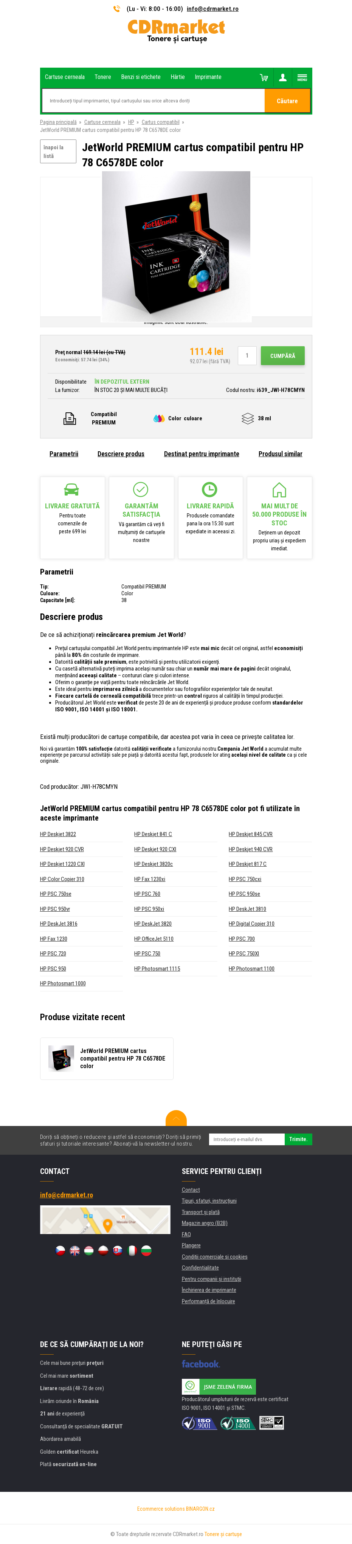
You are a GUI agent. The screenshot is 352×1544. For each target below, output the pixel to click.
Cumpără (282, 356)
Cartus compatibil (161, 122)
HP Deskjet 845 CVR (251, 834)
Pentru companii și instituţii (211, 1279)
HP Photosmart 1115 (157, 968)
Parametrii (64, 454)
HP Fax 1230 (53, 938)
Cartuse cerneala (102, 122)
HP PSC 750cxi (245, 879)
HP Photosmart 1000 (63, 983)
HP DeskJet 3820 (153, 923)
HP (131, 122)
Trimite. (298, 1139)
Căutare (287, 101)
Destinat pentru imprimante (201, 454)
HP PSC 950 (53, 968)
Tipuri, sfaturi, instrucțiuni (209, 1200)
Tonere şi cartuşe (223, 1534)
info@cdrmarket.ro (213, 8)
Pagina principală (58, 122)
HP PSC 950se (244, 893)
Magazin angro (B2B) (205, 1223)
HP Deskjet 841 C (153, 834)
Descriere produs (121, 454)
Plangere (191, 1245)
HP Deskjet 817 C (248, 864)
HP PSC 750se (55, 893)
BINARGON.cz (200, 1509)
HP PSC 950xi (149, 909)
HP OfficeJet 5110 (154, 938)
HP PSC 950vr (55, 909)
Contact (191, 1189)
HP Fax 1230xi (149, 879)
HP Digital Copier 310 (251, 923)
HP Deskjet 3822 (58, 834)
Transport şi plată (201, 1212)
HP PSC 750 (147, 953)
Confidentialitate (200, 1267)
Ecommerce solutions (161, 1509)
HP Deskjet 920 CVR (62, 849)
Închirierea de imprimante (209, 1290)
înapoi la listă (53, 152)
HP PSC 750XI (244, 953)
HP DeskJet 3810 (247, 909)
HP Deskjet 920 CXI (155, 849)
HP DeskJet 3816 (59, 923)
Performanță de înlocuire (208, 1301)
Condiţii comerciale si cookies (215, 1256)
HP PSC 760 (147, 893)
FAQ (186, 1234)
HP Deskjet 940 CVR (251, 849)
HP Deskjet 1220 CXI (62, 864)
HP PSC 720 (53, 953)
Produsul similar (280, 454)
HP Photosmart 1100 (251, 968)
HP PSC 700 (242, 938)
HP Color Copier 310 (62, 879)
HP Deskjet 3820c (153, 864)
